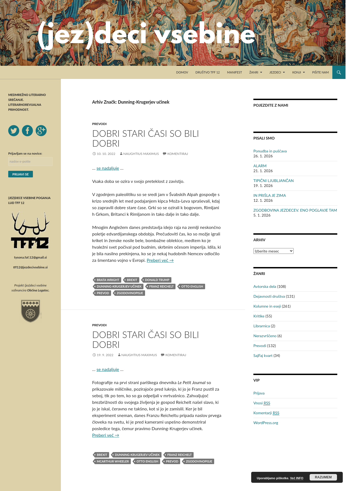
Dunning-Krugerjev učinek (119, 286)
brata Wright (108, 280)
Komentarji (266, 412)
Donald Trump (157, 280)
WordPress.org (265, 422)
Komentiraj (177, 154)
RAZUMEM (323, 477)
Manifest (234, 72)
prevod (103, 293)
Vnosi (261, 403)
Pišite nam (320, 72)
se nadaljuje (108, 168)
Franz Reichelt (161, 286)
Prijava (259, 393)
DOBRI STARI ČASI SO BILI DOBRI (145, 138)
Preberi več (160, 260)
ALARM (260, 165)
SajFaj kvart (263, 355)
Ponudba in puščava (270, 151)
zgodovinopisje (130, 293)
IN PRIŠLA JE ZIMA (269, 195)
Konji (296, 72)
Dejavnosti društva (269, 296)
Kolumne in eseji (267, 306)
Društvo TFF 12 (208, 72)
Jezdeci (275, 72)
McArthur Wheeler (113, 461)
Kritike (258, 316)
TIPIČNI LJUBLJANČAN (273, 180)
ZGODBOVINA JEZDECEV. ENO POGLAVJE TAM (295, 210)
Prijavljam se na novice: (25, 153)
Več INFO (296, 478)
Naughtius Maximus (141, 154)
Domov (182, 72)
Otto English (192, 286)
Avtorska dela (264, 286)
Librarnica (261, 325)
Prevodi (99, 124)
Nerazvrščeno (264, 335)
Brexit (132, 280)
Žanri (253, 72)
